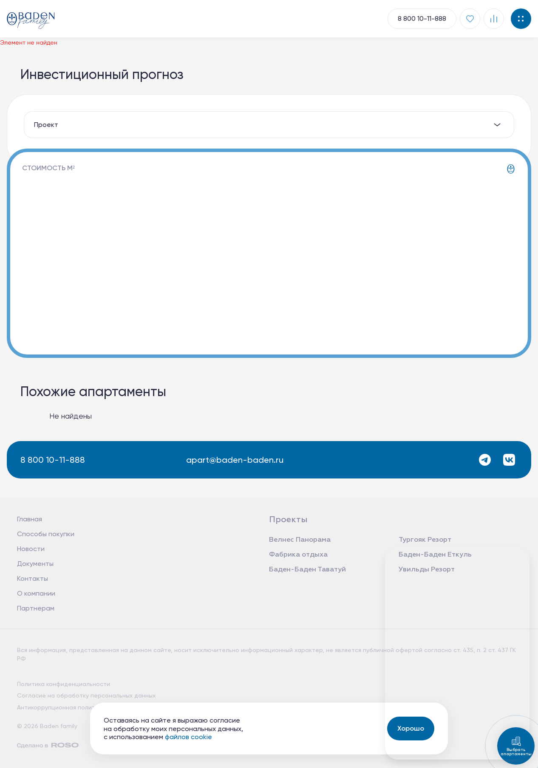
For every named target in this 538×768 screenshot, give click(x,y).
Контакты (32, 578)
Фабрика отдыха (298, 554)
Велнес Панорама (300, 540)
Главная (29, 519)
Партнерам (35, 608)
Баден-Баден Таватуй (307, 569)
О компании (36, 593)
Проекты (288, 519)
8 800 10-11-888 (51, 460)
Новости (31, 549)
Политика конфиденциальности (63, 684)
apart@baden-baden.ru (233, 460)
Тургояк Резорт (425, 540)
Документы (35, 564)
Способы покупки (45, 534)
